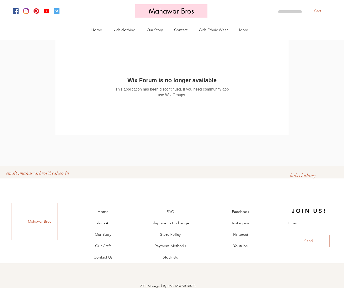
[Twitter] (56, 11)
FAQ (170, 211)
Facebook (240, 211)
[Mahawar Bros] (171, 11)
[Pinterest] (36, 11)
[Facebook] (16, 11)
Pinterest (240, 234)
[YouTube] (46, 11)
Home (103, 211)
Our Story (103, 234)
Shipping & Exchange (170, 223)
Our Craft (103, 246)
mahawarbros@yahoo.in (44, 173)
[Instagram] (26, 11)
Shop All (103, 223)
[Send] (308, 241)
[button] (320, 11)
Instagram (240, 223)
